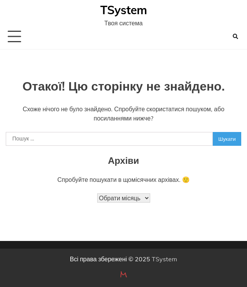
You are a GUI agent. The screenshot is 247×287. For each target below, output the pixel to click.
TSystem (123, 10)
